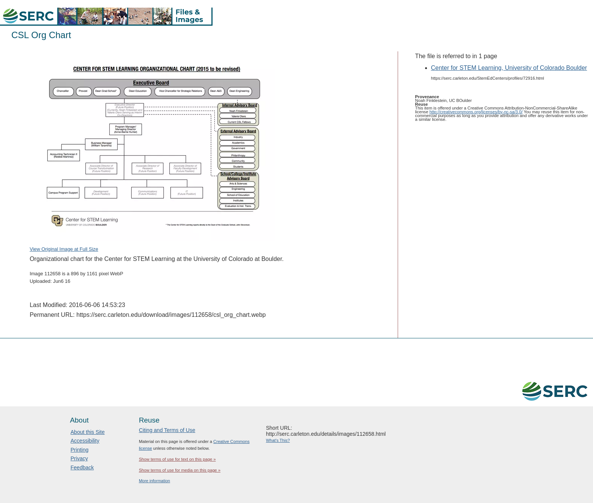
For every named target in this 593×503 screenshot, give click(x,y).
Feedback (82, 467)
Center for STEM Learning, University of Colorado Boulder (509, 68)
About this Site (88, 432)
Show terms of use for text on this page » (177, 459)
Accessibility (85, 441)
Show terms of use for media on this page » (179, 470)
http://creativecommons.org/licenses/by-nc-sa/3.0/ (476, 112)
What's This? (278, 440)
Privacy (79, 458)
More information (154, 480)
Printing (79, 450)
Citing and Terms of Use (167, 430)
